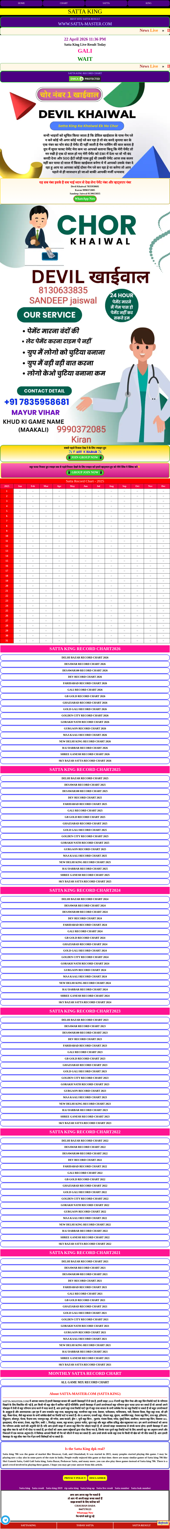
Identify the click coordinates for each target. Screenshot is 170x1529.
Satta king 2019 (54, 1488)
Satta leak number (141, 1488)
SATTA (106, 3)
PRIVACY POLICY (75, 1478)
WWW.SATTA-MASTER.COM (85, 24)
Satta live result (104, 1488)
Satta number (122, 1488)
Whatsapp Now (85, 1512)
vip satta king (71, 1488)
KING (149, 3)
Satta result (38, 1488)
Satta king (24, 1488)
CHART (64, 3)
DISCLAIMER (97, 1478)
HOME (21, 3)
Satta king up (87, 1488)
